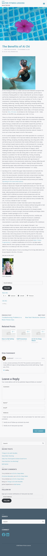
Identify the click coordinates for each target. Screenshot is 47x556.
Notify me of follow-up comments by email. (16, 422)
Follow (7, 288)
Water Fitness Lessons (13, 3)
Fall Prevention (13, 51)
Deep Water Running (8, 456)
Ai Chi (5, 51)
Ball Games (5, 464)
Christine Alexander (7, 476)
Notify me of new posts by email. (13, 425)
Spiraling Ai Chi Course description (13, 181)
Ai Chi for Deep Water (37, 340)
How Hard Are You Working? (10, 461)
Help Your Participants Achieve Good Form (14, 458)
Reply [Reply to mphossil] (43, 358)
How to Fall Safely (8, 339)
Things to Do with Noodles (9, 453)
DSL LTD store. (12, 112)
